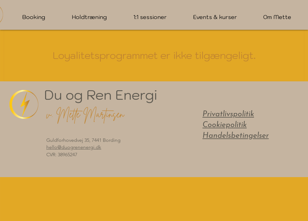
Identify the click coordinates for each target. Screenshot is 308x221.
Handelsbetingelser (235, 136)
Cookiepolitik (224, 125)
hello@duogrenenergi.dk (73, 147)
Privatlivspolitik (228, 114)
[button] (33, 17)
